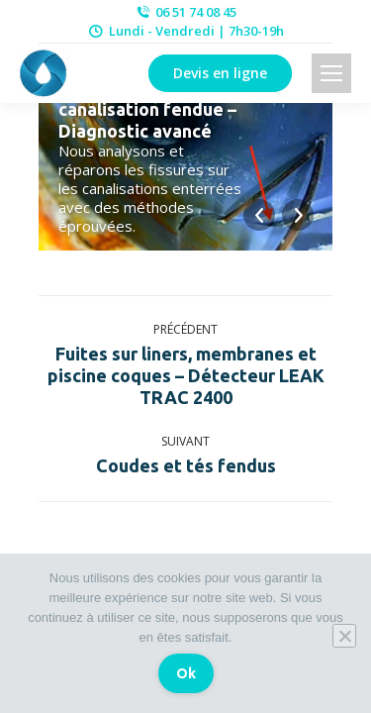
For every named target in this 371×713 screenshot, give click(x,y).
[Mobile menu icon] (331, 73)
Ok (186, 673)
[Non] (344, 636)
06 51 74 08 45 (185, 12)
